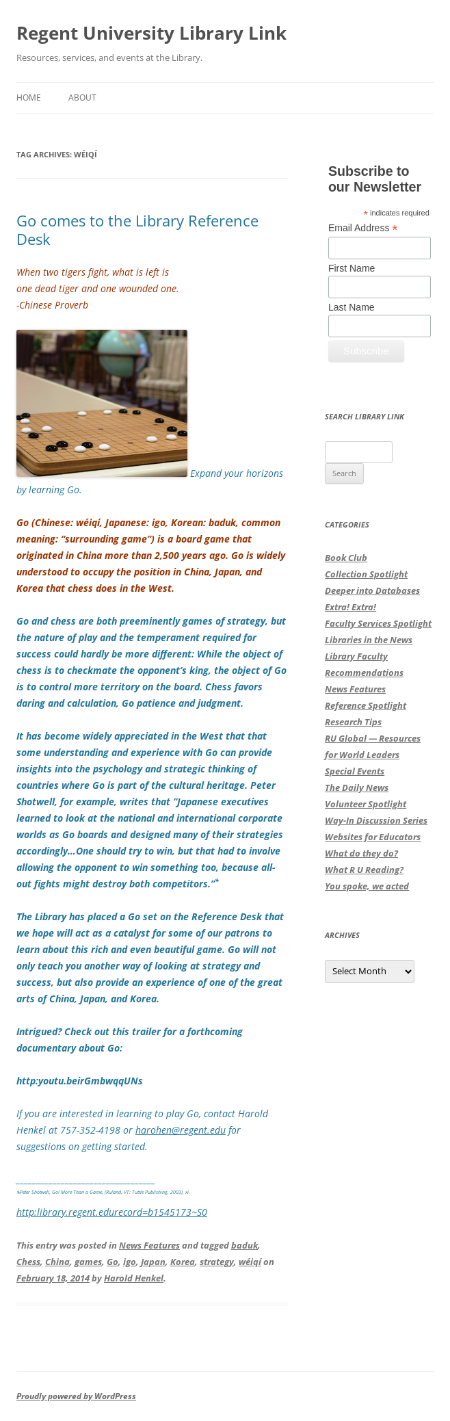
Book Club (346, 557)
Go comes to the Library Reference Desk (137, 229)
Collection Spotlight (366, 574)
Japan (153, 1261)
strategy (217, 1261)
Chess (28, 1261)
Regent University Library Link (151, 33)
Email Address (363, 228)
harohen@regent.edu (180, 1129)
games (88, 1261)
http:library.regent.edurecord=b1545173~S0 (111, 1211)
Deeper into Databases (372, 590)
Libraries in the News (368, 640)
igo (129, 1261)
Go (112, 1261)
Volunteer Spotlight (365, 804)
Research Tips (353, 722)
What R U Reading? (364, 869)
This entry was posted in (67, 1245)
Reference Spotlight (365, 705)
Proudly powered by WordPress (76, 1396)
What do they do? (361, 853)
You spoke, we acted (367, 886)
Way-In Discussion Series (376, 820)
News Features (149, 1245)
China (57, 1261)
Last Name (351, 307)
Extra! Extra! (350, 607)
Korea (182, 1261)
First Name (351, 268)
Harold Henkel (133, 1278)
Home (28, 97)
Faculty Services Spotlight (378, 623)
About (82, 97)
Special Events (354, 771)
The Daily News (356, 787)
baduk (244, 1245)
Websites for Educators (373, 837)
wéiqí (250, 1261)
